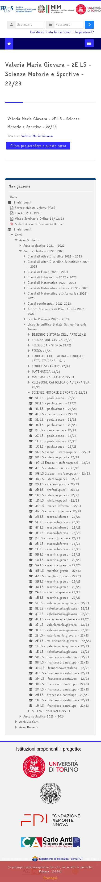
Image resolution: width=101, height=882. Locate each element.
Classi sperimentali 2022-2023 (49, 303)
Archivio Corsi (29, 721)
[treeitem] (50, 462)
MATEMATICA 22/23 (46, 371)
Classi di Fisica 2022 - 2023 (48, 271)
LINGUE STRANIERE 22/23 (51, 366)
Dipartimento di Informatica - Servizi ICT (57, 859)
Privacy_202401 (50, 871)
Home (14, 197)
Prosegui (50, 877)
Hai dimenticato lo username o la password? (62, 32)
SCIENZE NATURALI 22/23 (51, 711)
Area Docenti (28, 727)
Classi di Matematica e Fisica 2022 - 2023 (58, 288)
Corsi (18, 234)
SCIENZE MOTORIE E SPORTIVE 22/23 (59, 392)
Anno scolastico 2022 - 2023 (43, 251)
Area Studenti (29, 240)
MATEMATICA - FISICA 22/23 (53, 377)
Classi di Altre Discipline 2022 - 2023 (55, 256)
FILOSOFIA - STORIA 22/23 (52, 345)
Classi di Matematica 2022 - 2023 (52, 282)
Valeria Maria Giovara (37, 136)
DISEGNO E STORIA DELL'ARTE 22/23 (59, 334)
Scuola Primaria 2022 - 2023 (48, 319)
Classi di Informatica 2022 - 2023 (52, 277)
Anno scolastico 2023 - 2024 (44, 716)
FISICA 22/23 (42, 350)
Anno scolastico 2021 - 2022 (43, 245)
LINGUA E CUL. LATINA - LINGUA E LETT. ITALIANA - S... (58, 358)
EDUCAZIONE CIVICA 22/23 (52, 339)
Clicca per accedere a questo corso (38, 145)
